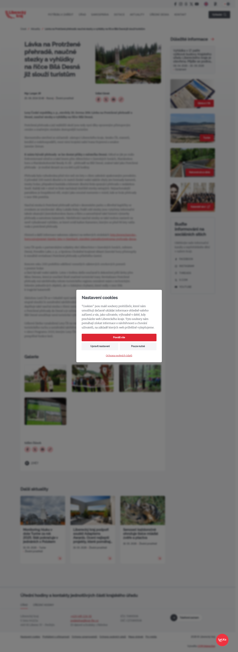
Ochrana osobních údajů (119, 355)
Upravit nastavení (100, 346)
